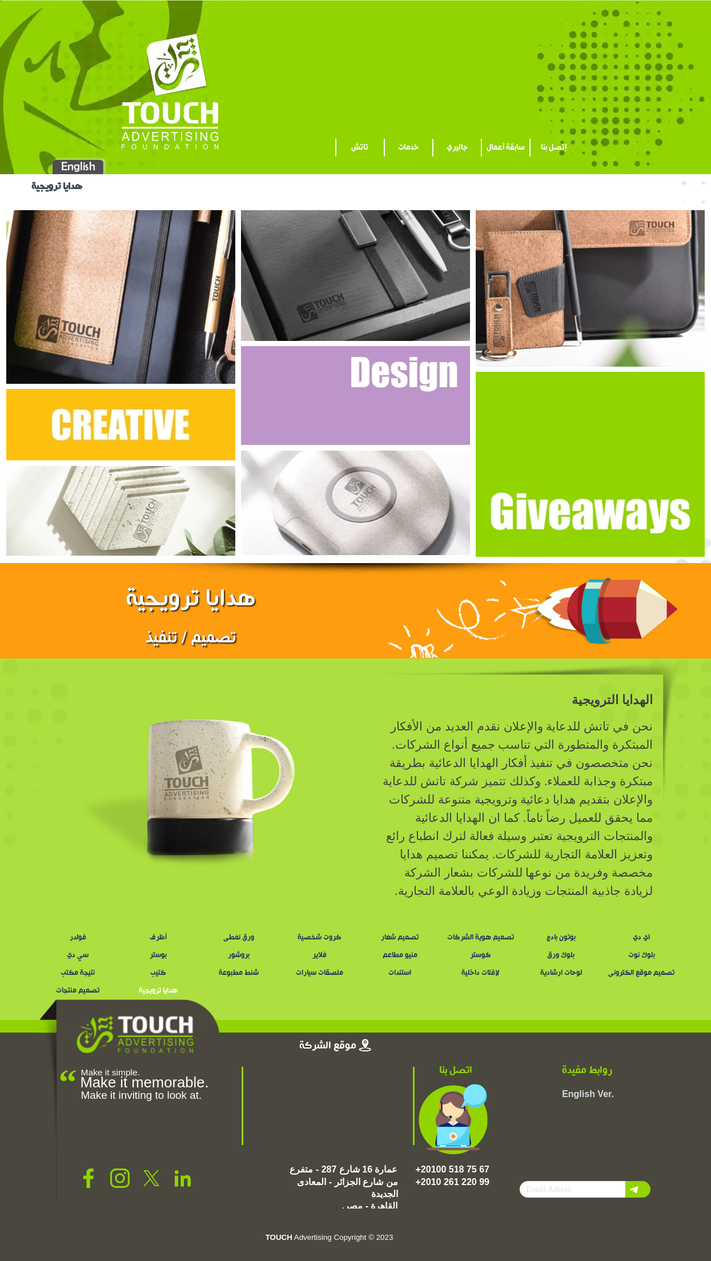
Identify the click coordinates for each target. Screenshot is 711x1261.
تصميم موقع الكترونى (641, 973)
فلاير (319, 955)
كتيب (158, 973)
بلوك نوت (641, 955)
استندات (399, 973)
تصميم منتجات (77, 991)
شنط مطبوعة (239, 973)
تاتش (359, 147)
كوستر (480, 955)
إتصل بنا (554, 147)
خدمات (408, 147)
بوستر (158, 955)
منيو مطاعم (400, 955)
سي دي (78, 955)
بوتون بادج (561, 938)
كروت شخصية (320, 938)
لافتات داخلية (480, 973)
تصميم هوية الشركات (480, 938)
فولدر (78, 938)
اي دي (641, 938)
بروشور (239, 955)
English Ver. (588, 1094)
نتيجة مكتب (78, 973)
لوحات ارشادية (561, 973)
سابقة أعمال (506, 147)
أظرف (158, 938)
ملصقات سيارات (319, 973)
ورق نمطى (238, 938)
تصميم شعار (400, 938)
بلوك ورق (561, 955)
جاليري (457, 147)
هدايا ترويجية (158, 991)
